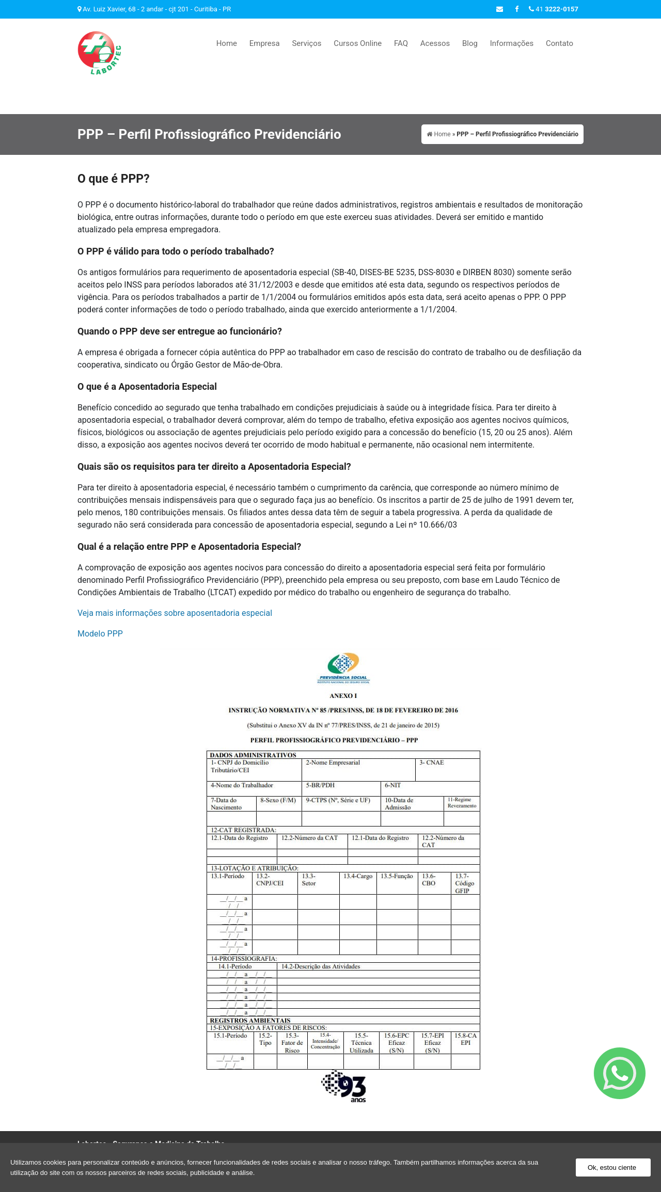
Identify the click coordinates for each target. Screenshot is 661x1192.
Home (226, 43)
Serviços (306, 43)
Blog (470, 43)
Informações (512, 43)
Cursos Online (358, 43)
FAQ (401, 43)
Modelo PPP (100, 592)
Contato (559, 43)
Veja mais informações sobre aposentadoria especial (174, 572)
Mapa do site (564, 1105)
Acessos (435, 43)
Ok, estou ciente (612, 1167)
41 (553, 9)
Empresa (264, 43)
